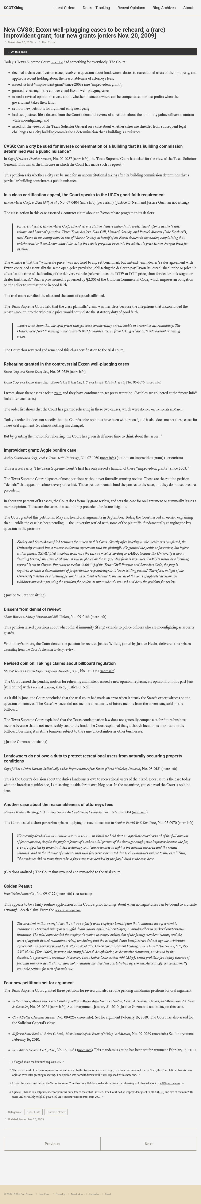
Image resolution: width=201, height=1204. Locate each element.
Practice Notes (57, 1135)
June (190, 682)
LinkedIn (93, 1194)
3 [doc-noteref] (161, 435)
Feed (107, 1194)
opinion (172, 517)
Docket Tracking (96, 7)
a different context (170, 1106)
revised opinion (45, 687)
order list (57, 62)
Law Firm (42, 1194)
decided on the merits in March (164, 409)
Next (149, 1167)
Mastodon (76, 1194)
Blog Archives (164, 7)
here (7, 796)
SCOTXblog (13, 7)
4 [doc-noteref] (188, 467)
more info (87, 159)
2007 (57, 393)
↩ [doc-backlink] (63, 1085)
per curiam (107, 202)
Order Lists (35, 1135)
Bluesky (59, 1194)
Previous (52, 1167)
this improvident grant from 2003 (82, 1119)
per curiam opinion (56, 828)
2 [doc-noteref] (137, 419)
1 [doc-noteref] (138, 163)
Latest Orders (64, 7)
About (188, 7)
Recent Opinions (131, 7)
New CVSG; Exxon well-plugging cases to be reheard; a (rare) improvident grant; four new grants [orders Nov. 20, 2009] (84, 32)
